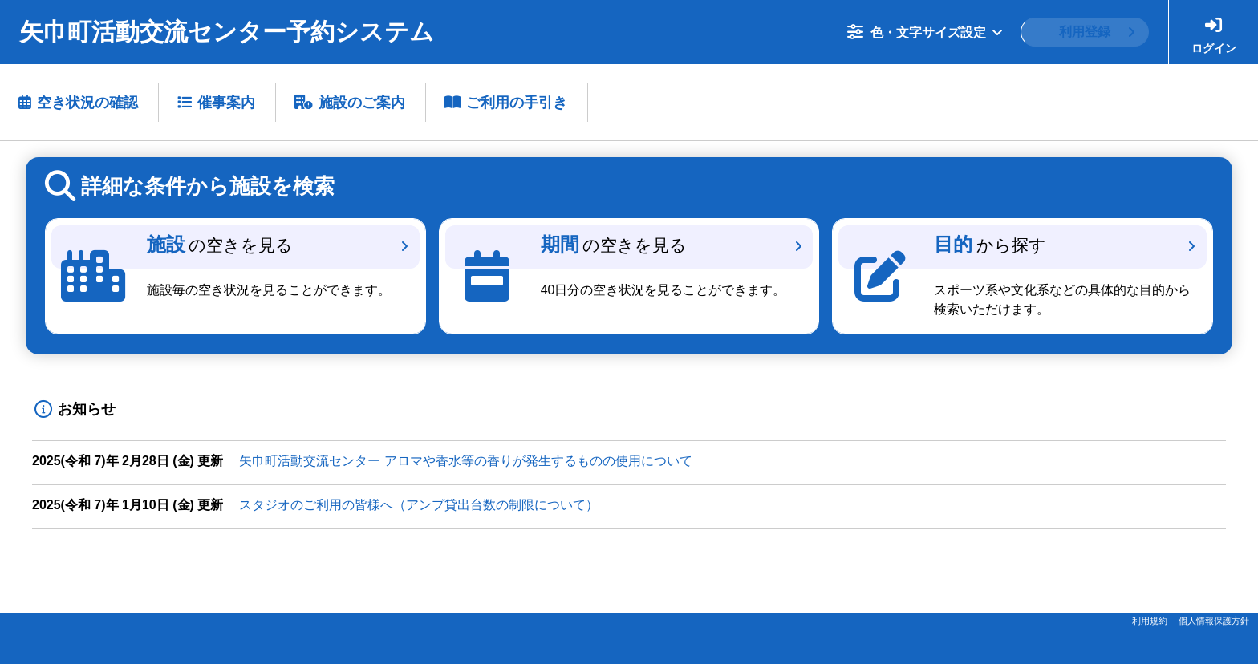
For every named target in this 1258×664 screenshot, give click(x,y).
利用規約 (1149, 621)
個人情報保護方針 (1214, 621)
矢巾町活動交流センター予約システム (226, 31)
